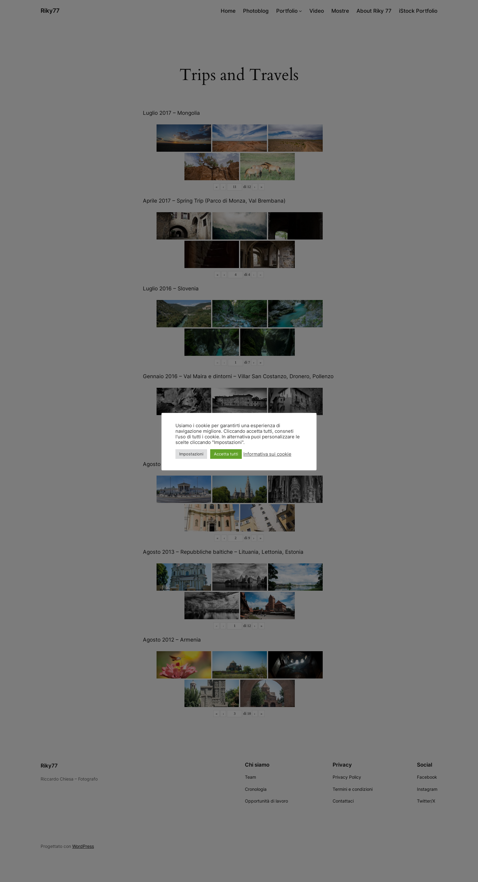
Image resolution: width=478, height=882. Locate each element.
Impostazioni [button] (191, 453)
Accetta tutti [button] (226, 453)
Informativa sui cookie (267, 454)
